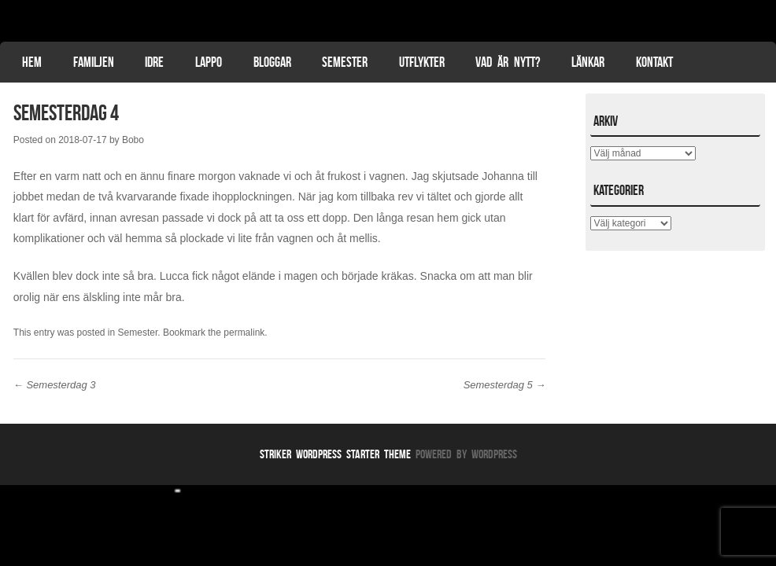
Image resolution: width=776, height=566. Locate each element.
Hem (32, 62)
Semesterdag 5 (505, 385)
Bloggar (272, 62)
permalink (244, 332)
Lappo (208, 62)
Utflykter (422, 62)
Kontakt (654, 62)
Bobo (133, 139)
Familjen (93, 62)
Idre (154, 62)
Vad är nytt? (507, 62)
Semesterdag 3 (54, 385)
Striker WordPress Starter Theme (335, 454)
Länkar (587, 62)
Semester (345, 62)
